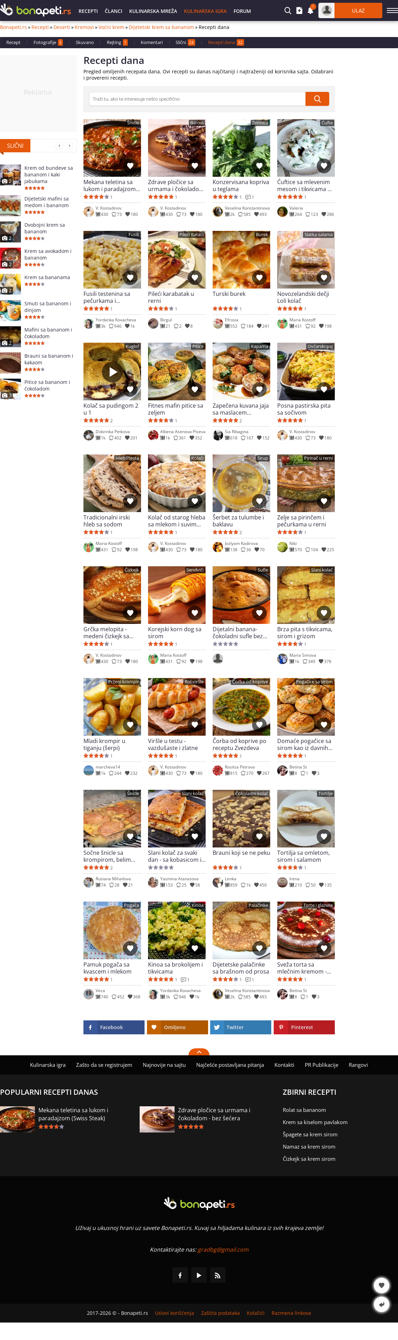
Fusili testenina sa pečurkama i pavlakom (106, 297)
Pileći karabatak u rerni (171, 297)
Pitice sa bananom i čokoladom (47, 385)
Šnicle (133, 123)
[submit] (317, 99)
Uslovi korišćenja (174, 1313)
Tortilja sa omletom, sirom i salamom (303, 856)
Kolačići (256, 1313)
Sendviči (195, 570)
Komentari (152, 42)
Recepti (88, 11)
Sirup (262, 458)
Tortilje (325, 793)
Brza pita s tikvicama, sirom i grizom (304, 633)
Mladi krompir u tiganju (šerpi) (104, 744)
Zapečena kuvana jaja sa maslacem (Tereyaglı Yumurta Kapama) (241, 409)
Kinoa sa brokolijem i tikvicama (175, 968)
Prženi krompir (123, 682)
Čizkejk (132, 570)
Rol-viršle (194, 682)
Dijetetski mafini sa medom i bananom (46, 202)
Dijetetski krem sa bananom (161, 27)
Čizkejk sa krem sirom (309, 1158)
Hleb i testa (127, 458)
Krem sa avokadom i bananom (48, 254)
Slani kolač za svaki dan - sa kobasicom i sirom (174, 856)
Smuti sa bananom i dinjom (47, 306)
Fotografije (48, 42)
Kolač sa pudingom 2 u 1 (110, 409)
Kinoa (198, 905)
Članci (113, 11)
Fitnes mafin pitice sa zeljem (175, 409)
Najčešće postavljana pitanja (230, 1064)
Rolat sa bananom (304, 1109)
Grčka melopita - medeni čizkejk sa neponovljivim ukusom (106, 633)
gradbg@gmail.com (223, 1249)
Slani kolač (322, 570)
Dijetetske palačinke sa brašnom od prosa (241, 968)
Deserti (61, 27)
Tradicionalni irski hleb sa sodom (106, 521)
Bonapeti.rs (13, 27)
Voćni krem (111, 27)
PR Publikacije (321, 1064)
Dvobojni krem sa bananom (44, 228)
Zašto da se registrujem (104, 1064)
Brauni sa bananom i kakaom (48, 359)
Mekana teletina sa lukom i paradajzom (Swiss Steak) (109, 185)
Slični (185, 42)
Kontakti (284, 1064)
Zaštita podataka (220, 1313)
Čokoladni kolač (251, 793)
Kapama (259, 346)
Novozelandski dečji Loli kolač (303, 297)
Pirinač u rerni (318, 458)
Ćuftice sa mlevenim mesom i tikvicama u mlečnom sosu (304, 185)
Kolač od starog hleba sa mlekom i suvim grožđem (176, 521)
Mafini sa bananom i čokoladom (48, 333)
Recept (13, 42)
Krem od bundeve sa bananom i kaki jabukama (48, 174)
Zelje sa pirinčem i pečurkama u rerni (301, 521)
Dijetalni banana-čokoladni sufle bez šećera (238, 633)
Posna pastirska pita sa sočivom (304, 409)
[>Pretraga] (197, 99)
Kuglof (132, 346)
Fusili (133, 235)
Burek (262, 235)
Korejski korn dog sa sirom (174, 633)
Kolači (197, 458)
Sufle (263, 570)
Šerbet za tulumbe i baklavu (238, 521)
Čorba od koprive (250, 682)
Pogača (131, 905)
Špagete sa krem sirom (310, 1134)
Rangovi (358, 1064)
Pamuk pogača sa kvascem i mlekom (107, 968)
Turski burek (229, 294)
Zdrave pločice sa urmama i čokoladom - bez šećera (176, 185)
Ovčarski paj (320, 346)
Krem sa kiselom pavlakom (315, 1122)
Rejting (117, 42)
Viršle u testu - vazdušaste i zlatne (173, 744)
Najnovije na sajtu (164, 1064)
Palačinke (258, 905)
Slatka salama (318, 235)
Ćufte (327, 123)
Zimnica (260, 123)
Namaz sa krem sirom (309, 1146)
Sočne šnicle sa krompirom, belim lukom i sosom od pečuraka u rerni (107, 856)
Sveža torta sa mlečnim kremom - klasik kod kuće (302, 968)
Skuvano (85, 42)
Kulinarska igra (205, 11)
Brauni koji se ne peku (241, 853)
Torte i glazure (318, 905)
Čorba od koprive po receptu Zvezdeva (239, 744)
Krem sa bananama (47, 277)
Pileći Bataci (191, 235)
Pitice (198, 346)
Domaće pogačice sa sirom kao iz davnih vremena (304, 744)
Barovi (197, 123)
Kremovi (84, 27)
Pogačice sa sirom (314, 682)
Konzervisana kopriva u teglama (241, 185)
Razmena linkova (291, 1313)
